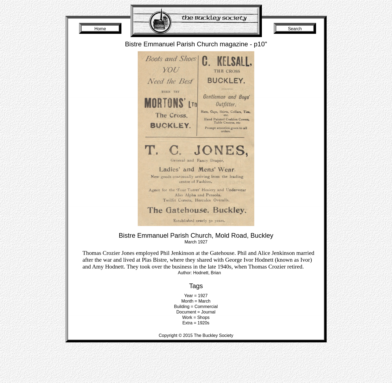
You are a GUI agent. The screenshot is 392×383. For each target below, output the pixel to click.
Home (100, 28)
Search (295, 28)
